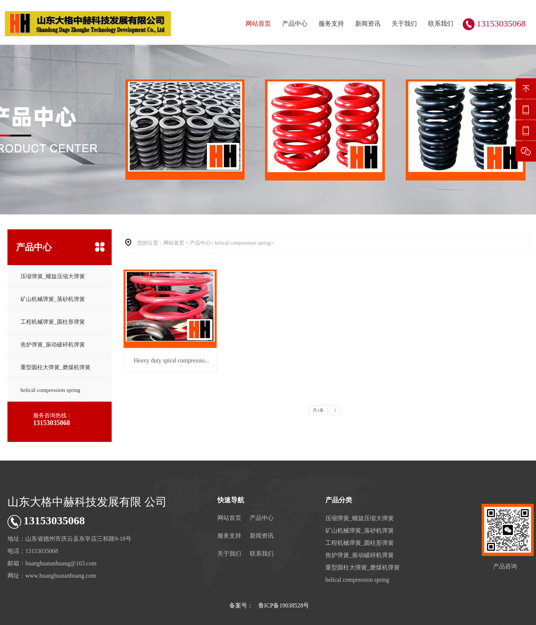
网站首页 (258, 23)
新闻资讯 (367, 23)
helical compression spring (50, 390)
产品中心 (294, 23)
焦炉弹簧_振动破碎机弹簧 (52, 345)
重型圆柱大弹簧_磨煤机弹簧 (55, 367)
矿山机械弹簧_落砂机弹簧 (52, 299)
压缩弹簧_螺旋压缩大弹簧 (52, 276)
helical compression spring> (244, 243)
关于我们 (404, 23)
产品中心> (202, 243)
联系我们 (440, 23)
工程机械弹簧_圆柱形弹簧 (52, 322)
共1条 (318, 410)
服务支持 (331, 23)
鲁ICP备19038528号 (283, 605)
